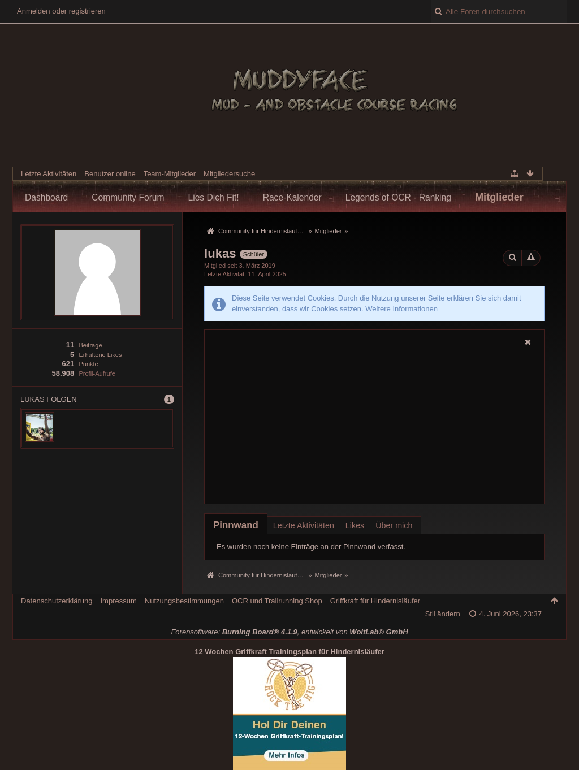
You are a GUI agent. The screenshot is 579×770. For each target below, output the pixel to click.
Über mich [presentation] (393, 525)
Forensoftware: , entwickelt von (289, 632)
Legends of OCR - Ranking (398, 197)
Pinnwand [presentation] (235, 525)
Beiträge (90, 345)
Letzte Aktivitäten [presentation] (303, 525)
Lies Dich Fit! (213, 197)
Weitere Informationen (401, 308)
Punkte (88, 363)
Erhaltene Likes (100, 354)
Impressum (118, 601)
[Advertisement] (374, 426)
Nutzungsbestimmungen (184, 601)
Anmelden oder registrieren (61, 11)
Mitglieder (499, 197)
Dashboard (46, 197)
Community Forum (128, 197)
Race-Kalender (292, 197)
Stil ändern (442, 614)
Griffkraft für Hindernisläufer (375, 601)
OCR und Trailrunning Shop (277, 601)
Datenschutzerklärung (56, 601)
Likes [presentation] (354, 525)
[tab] (235, 525)
